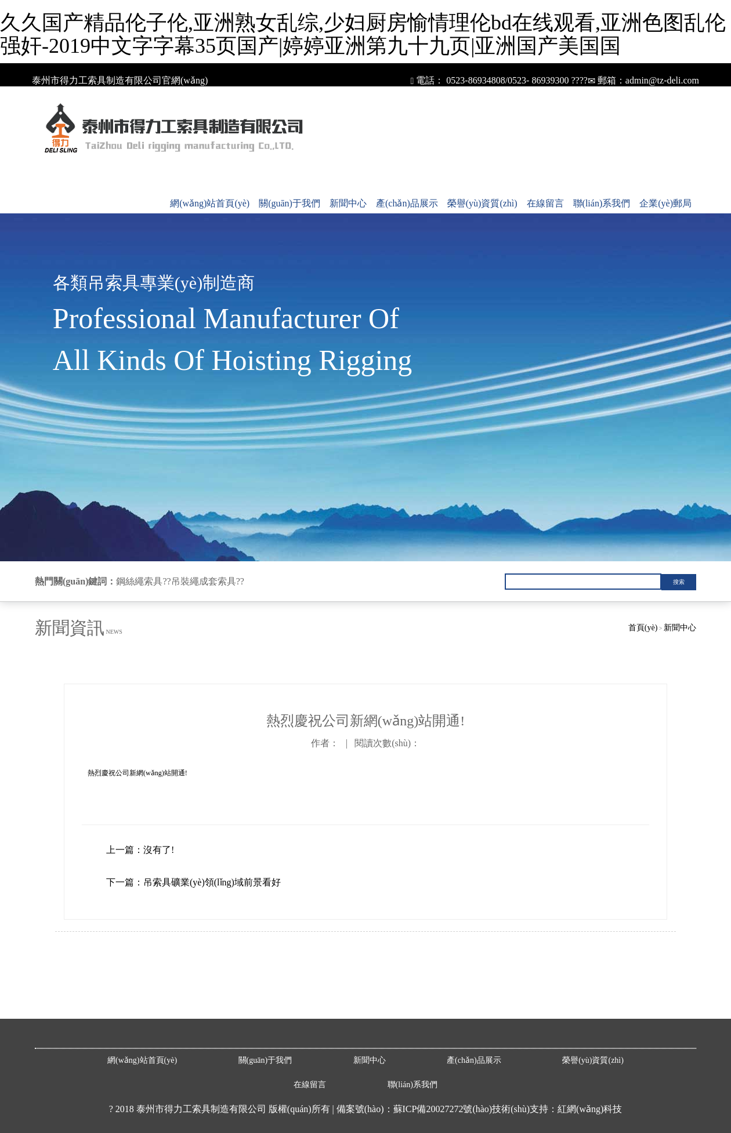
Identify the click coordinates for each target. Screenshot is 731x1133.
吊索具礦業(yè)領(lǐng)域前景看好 (212, 882)
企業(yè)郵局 (665, 203)
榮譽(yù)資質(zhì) (482, 203)
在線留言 (545, 203)
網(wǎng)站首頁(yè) (209, 203)
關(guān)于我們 (289, 203)
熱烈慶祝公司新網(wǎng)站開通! (137, 773)
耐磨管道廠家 (75, 1005)
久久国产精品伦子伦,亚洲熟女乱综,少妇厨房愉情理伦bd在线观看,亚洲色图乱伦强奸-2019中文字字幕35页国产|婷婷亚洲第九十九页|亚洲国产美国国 (363, 34)
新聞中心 (348, 203)
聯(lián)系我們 (602, 203)
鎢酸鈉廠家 (107, 1005)
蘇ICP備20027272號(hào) (443, 1109)
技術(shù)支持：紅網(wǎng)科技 (557, 1109)
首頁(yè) (643, 627)
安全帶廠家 (41, 1005)
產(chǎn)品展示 (407, 203)
